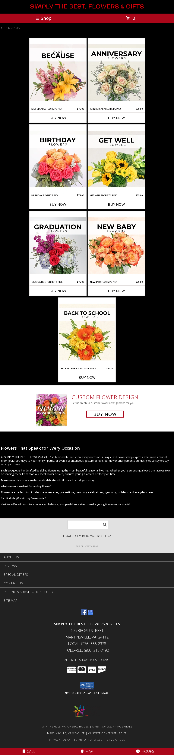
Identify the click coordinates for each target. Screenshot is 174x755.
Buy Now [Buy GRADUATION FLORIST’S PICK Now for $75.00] (57, 290)
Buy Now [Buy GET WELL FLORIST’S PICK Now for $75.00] (116, 204)
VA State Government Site (107, 733)
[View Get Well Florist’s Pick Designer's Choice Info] (116, 159)
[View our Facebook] (84, 614)
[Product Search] (88, 524)
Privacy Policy (60, 739)
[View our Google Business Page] (90, 614)
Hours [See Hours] (145, 751)
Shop (43, 18)
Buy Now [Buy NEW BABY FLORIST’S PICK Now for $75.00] (116, 290)
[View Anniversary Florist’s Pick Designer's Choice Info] (116, 72)
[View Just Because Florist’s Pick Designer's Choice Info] (58, 72)
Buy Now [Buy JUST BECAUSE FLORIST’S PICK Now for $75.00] (57, 117)
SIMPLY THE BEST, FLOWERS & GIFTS (87, 6)
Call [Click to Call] (29, 751)
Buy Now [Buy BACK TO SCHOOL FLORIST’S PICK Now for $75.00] (87, 377)
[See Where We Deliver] (87, 546)
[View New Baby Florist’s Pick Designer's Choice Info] (116, 246)
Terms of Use (115, 739)
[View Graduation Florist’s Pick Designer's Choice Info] (58, 246)
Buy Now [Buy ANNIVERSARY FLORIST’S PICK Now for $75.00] (116, 117)
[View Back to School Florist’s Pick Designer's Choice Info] (87, 332)
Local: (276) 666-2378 (87, 643)
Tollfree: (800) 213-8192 (87, 650)
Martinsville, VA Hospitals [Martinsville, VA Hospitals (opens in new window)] (112, 726)
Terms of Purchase (88, 739)
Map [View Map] (87, 751)
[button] (87, 686)
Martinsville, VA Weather (66, 733)
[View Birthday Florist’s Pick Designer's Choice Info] (58, 159)
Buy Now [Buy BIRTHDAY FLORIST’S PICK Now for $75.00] (57, 204)
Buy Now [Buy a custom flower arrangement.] (105, 414)
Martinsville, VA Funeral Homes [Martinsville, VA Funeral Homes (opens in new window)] (65, 726)
